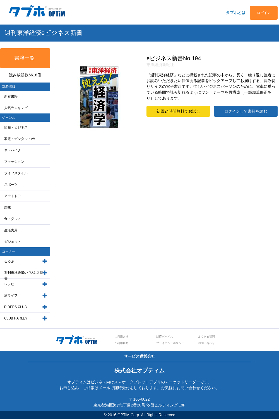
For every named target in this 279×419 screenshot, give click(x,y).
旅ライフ (11, 295)
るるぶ (9, 261)
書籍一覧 (25, 58)
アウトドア (12, 196)
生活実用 (11, 230)
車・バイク (12, 150)
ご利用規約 (121, 343)
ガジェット (12, 242)
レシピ (9, 284)
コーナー (8, 251)
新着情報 (8, 87)
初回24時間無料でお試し (178, 111)
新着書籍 (11, 96)
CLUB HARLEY (15, 318)
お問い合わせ (206, 343)
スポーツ (11, 185)
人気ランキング (16, 108)
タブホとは (236, 12)
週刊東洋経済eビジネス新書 (23, 275)
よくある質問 (206, 336)
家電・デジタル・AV (19, 139)
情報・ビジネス (16, 127)
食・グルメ (12, 219)
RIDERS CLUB (15, 307)
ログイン (263, 13)
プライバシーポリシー (170, 343)
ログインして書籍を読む (245, 111)
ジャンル (8, 118)
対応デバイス (164, 336)
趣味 (7, 207)
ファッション (14, 162)
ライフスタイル (16, 173)
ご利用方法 (121, 336)
